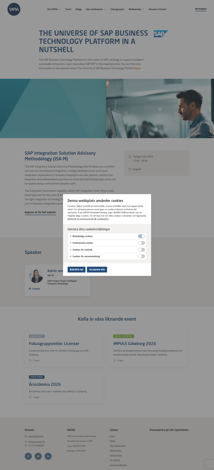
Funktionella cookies (81, 242)
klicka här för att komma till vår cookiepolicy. (88, 218)
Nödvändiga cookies (81, 235)
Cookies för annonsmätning (84, 256)
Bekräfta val (77, 269)
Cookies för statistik (80, 249)
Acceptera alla (99, 269)
